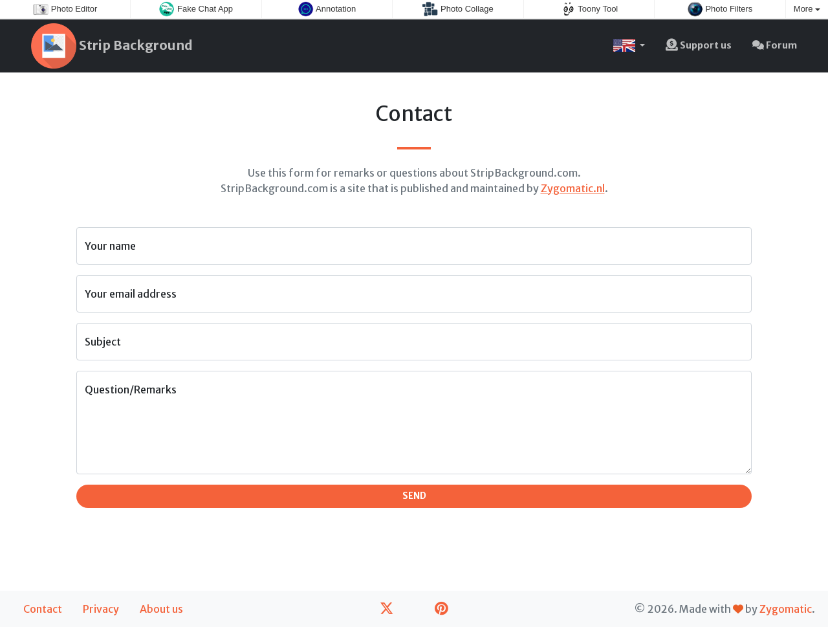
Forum (774, 45)
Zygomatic (785, 608)
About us (161, 608)
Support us (699, 45)
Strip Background (112, 46)
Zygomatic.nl (573, 188)
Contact (42, 608)
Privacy (101, 608)
